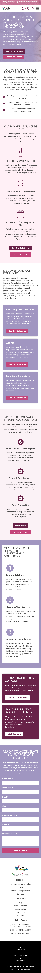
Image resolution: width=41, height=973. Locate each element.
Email (4, 797)
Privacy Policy (20, 944)
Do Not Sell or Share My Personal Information (21, 966)
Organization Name (10, 815)
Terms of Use (20, 949)
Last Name (7, 788)
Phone (5, 806)
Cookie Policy (20, 961)
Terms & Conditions (20, 955)
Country (6, 825)
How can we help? (10, 834)
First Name (7, 779)
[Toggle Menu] (37, 8)
